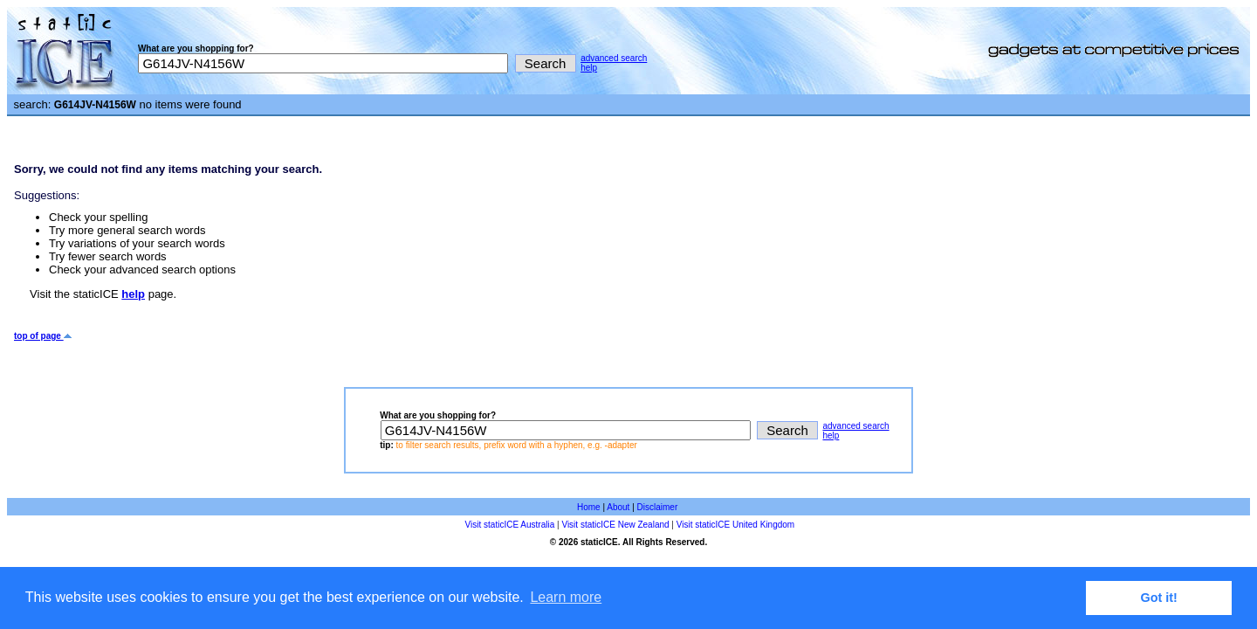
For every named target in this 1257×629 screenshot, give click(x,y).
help (588, 68)
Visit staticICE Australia (510, 524)
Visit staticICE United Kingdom (735, 524)
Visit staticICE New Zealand (615, 524)
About (618, 507)
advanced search (613, 58)
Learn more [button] (565, 597)
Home (589, 507)
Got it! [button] (1159, 598)
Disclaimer (657, 507)
